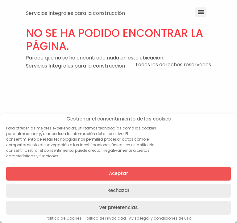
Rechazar (118, 190)
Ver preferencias (118, 207)
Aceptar (118, 173)
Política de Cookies (63, 218)
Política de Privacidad (105, 218)
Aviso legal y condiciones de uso (160, 218)
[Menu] (200, 12)
